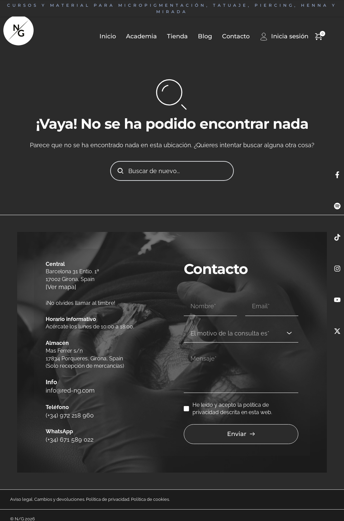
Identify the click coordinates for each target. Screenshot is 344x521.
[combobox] (241, 324)
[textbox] (238, 324)
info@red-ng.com (68, 387)
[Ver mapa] (59, 286)
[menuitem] (136, 36)
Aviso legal (21, 491)
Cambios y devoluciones (59, 491)
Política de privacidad (107, 491)
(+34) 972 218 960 (66, 409)
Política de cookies (150, 491)
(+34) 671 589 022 (66, 432)
